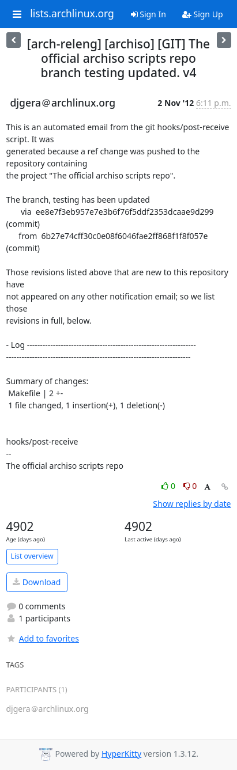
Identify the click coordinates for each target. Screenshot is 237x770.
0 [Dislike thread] (190, 485)
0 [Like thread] (169, 485)
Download (37, 581)
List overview (32, 556)
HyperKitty (121, 753)
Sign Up (202, 14)
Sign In (148, 14)
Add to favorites (42, 638)
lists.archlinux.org (72, 14)
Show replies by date (192, 503)
